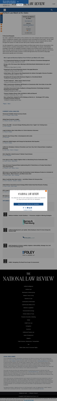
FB (23, 207)
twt (25, 207)
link (29, 207)
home (31, 207)
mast (27, 207)
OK (18, 1)
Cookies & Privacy (28, 210)
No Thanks (20, 4)
